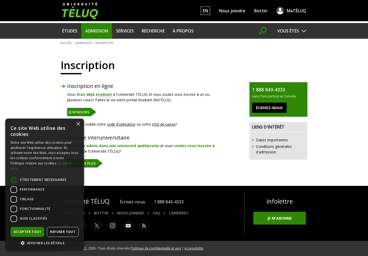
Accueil (66, 43)
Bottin (260, 11)
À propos (183, 31)
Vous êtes (288, 31)
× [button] (78, 124)
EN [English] (205, 11)
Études (69, 31)
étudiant (103, 94)
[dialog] (44, 185)
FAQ (156, 212)
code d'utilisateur (121, 124)
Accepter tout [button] (27, 232)
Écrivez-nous (132, 202)
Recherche (153, 31)
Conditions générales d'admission (274, 149)
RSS (144, 225)
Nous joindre (232, 11)
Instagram (112, 225)
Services (125, 31)
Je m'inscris (79, 112)
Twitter (97, 225)
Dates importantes (272, 139)
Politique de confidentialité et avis (156, 248)
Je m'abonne (279, 218)
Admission (96, 31)
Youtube (128, 225)
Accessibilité (193, 248)
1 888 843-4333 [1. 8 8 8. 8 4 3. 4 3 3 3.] (169, 202)
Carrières (178, 212)
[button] (44, 243)
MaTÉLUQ (296, 11)
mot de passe (163, 124)
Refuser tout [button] (62, 232)
